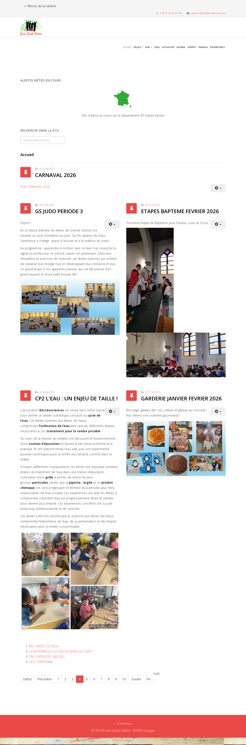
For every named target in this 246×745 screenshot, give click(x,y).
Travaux (203, 47)
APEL (147, 47)
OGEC (157, 47)
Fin (149, 679)
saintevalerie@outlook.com (208, 13)
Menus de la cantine (42, 6)
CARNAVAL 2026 (55, 175)
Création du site (123, 740)
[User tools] (218, 188)
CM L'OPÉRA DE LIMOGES (47, 657)
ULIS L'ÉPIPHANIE (41, 662)
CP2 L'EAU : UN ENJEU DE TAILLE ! (76, 398)
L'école (137, 47)
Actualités (168, 47)
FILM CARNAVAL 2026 (35, 187)
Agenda (181, 47)
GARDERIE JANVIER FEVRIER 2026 (181, 398)
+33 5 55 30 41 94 (171, 13)
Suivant (136, 679)
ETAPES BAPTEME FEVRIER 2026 (180, 211)
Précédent (44, 679)
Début (27, 679)
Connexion (124, 723)
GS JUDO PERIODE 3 (59, 211)
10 (124, 679)
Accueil (127, 47)
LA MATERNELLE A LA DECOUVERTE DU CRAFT (61, 651)
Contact (191, 47)
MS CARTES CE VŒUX (44, 646)
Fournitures (217, 47)
